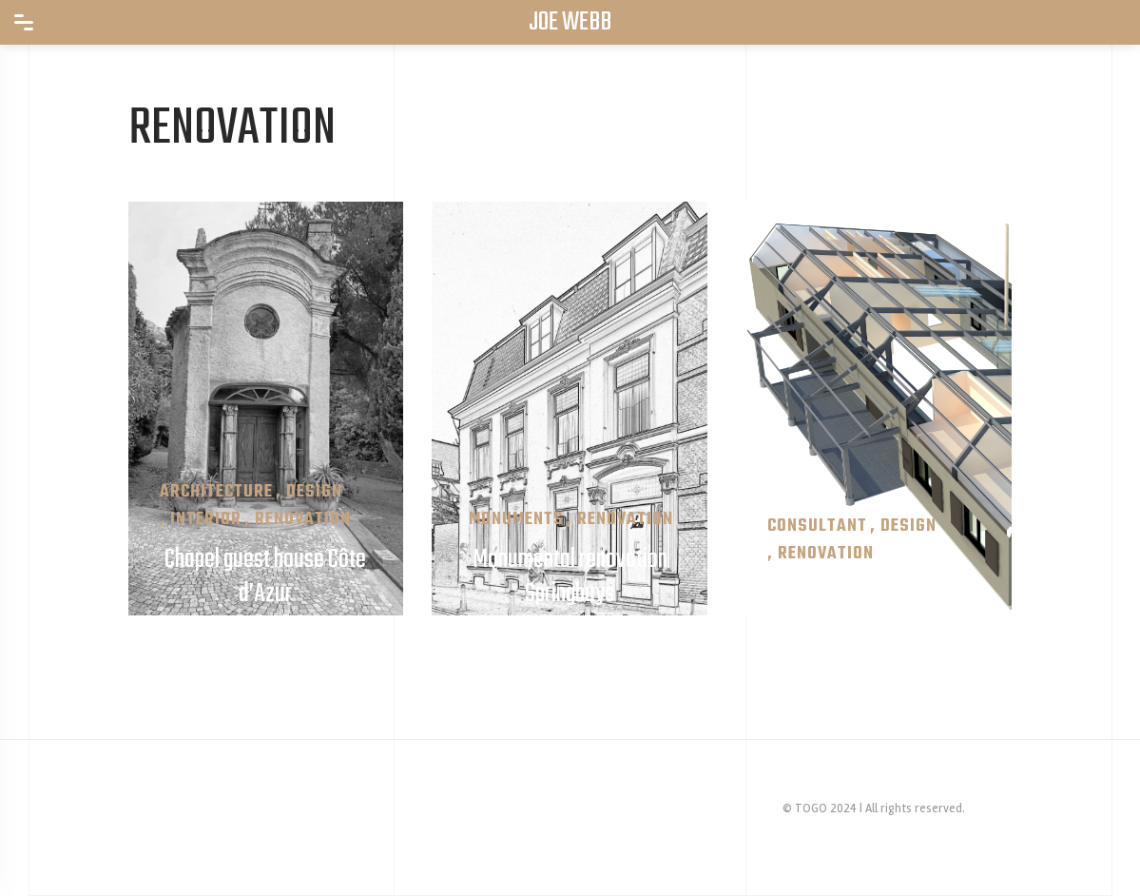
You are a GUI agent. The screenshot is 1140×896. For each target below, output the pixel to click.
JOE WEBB (570, 23)
